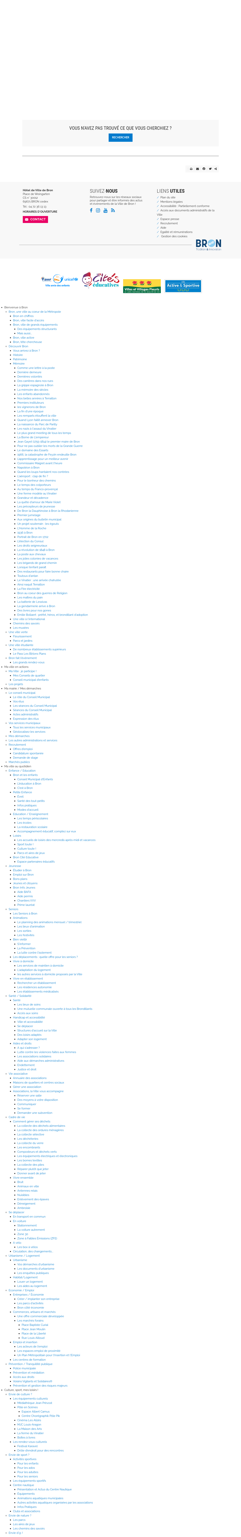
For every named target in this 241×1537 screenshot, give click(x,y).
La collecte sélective (30, 1134)
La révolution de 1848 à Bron (36, 550)
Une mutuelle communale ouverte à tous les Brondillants (54, 1009)
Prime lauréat (26, 905)
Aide (163, 227)
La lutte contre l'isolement (34, 952)
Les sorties (24, 931)
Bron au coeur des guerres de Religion (42, 593)
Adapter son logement (32, 1039)
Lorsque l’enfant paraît (31, 567)
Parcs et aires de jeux (31, 853)
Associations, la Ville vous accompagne (38, 1091)
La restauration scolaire (32, 827)
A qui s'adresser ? (28, 1047)
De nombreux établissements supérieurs (39, 649)
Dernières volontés (29, 376)
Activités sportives (24, 1459)
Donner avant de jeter (31, 1173)
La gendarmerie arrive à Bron (36, 606)
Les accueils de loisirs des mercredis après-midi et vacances (56, 840)
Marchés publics (19, 762)
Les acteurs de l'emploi (32, 1346)
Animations (20, 918)
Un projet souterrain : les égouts (38, 523)
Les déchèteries (27, 1138)
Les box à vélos (27, 1247)
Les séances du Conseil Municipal (35, 705)
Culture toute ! (26, 848)
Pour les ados (26, 1468)
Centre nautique (23, 1485)
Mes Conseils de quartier (29, 675)
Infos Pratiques (27, 1507)
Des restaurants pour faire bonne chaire (43, 571)
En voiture (19, 1221)
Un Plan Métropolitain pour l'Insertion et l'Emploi (48, 1355)
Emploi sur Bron (23, 874)
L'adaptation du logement (34, 970)
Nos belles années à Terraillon (36, 398)
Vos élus (18, 701)
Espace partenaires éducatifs (36, 861)
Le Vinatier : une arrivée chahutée (39, 580)
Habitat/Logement (25, 1277)
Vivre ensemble (23, 1177)
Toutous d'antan (27, 576)
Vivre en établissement (28, 978)
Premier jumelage (28, 515)
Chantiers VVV (26, 900)
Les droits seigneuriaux (32, 545)
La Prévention (26, 948)
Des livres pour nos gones (34, 610)
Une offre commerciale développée (40, 1316)
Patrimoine (20, 359)
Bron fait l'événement (23, 658)
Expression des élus (26, 718)
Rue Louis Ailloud (33, 1338)
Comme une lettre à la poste (36, 368)
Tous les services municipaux (32, 727)
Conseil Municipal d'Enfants (35, 779)
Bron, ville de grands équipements (35, 324)
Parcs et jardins (22, 640)
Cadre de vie (17, 1117)
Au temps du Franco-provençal (37, 489)
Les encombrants (28, 1147)
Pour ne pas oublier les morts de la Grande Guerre (50, 446)
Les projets (16, 684)
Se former (23, 1108)
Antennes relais (27, 1190)
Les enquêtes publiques (33, 1273)
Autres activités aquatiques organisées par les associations (55, 1502)
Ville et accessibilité (30, 1022)
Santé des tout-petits (31, 801)
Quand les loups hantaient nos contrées (43, 472)
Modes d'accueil (27, 809)
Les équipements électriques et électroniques (47, 1156)
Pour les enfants (27, 1463)
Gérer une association (27, 1087)
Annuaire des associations (30, 1078)
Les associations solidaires (34, 1056)
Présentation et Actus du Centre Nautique (44, 1489)
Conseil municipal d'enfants (31, 680)
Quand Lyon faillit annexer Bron (37, 420)
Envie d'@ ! (16, 1533)
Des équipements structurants (37, 329)
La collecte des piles (30, 1164)
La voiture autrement (31, 1229)
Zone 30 (22, 1234)
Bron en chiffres (23, 316)
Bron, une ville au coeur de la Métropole (35, 311)
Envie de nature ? (20, 1515)
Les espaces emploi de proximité (38, 1351)
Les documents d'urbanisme (35, 1268)
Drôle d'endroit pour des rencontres (40, 1450)
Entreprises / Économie (28, 1294)
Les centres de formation (29, 1359)
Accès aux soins (27, 1013)
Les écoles (24, 822)
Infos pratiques (27, 805)
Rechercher (120, 137)
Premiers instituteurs (30, 402)
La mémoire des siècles (32, 389)
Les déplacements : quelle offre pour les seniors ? (45, 957)
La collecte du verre (30, 1143)
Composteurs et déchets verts (37, 1151)
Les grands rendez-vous (28, 662)
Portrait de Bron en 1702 (32, 537)
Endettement (26, 1065)
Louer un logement (30, 1281)
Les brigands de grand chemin (37, 563)
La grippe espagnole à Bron (35, 385)
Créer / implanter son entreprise (38, 1299)
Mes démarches (19, 736)
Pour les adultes (27, 1472)
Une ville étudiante (21, 645)
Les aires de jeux (24, 1524)
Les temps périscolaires (32, 818)
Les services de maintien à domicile (40, 965)
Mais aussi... (24, 333)
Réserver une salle (29, 1095)
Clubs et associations (26, 1511)
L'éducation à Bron (29, 783)
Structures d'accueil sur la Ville (37, 1030)
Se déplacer (25, 1026)
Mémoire (19, 363)
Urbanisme (20, 1260)
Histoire (18, 355)
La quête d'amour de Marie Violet (39, 502)
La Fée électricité (28, 589)
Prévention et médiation (28, 1372)
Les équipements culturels (30, 1398)
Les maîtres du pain (30, 597)
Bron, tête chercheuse (27, 342)
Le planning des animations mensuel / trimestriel (49, 922)
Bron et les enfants (25, 775)
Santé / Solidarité (20, 996)
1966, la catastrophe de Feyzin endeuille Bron (46, 454)
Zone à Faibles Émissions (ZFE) (37, 1238)
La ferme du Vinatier (30, 1433)
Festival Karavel (27, 1446)
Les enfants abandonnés (33, 394)
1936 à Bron (25, 532)
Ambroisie (23, 1208)
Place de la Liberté (34, 1333)
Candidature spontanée (28, 753)
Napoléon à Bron (28, 467)
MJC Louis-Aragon (29, 1424)
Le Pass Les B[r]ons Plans (29, 653)
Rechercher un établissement (36, 983)
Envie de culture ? (20, 1394)
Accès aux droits (23, 1377)
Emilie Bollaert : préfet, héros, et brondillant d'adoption (52, 614)
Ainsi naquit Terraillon (31, 584)
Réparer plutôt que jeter (33, 1169)
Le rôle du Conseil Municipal (31, 697)
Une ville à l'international (29, 619)
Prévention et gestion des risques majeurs (40, 1385)
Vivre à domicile (23, 961)
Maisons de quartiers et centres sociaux (38, 1082)
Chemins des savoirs (26, 623)
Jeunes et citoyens (25, 883)
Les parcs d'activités (30, 1303)
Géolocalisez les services (29, 731)
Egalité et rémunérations (176, 232)
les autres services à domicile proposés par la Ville (49, 974)
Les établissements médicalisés (38, 991)
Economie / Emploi (21, 1290)
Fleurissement (22, 636)
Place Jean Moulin (33, 1329)
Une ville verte (18, 632)
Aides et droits (22, 1043)
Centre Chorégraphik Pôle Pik (41, 1416)
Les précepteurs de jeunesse (36, 506)
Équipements (26, 1493)
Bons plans (20, 879)
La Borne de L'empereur (33, 437)
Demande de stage (25, 757)
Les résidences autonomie (34, 987)
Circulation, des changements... (33, 1251)
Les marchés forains (30, 1320)
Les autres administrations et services (33, 740)
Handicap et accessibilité (29, 1017)
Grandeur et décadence (32, 498)
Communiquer (26, 1104)
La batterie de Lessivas (32, 602)
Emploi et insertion (25, 1342)
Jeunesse (15, 866)
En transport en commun (29, 1216)
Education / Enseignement (30, 814)
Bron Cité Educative (26, 857)
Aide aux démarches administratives (40, 1060)
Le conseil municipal (22, 693)
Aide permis (25, 896)
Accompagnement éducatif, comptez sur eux (46, 831)
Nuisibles (23, 1195)
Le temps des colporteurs (34, 485)
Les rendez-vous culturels (30, 1442)
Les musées (21, 627)
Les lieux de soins (28, 1004)
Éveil (20, 796)
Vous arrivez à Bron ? (26, 350)
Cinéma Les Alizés (29, 1420)
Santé (17, 1000)
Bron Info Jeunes (24, 887)
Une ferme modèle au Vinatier (37, 493)
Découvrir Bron (18, 346)
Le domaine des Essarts (32, 450)
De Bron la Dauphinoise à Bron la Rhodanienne (48, 511)
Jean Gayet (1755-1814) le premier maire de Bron (48, 441)
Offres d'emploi (23, 749)
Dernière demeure (29, 372)
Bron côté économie (30, 1307)
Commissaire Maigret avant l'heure (39, 463)
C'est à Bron (25, 788)
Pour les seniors (27, 1476)
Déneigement (26, 1203)
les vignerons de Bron (31, 407)
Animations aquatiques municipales (40, 1498)
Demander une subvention (34, 1113)
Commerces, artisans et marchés (34, 1312)
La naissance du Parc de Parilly (37, 424)
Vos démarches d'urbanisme (35, 1264)
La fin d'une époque (30, 411)
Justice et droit (26, 1069)
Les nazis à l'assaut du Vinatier (36, 428)
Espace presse (169, 219)
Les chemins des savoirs (29, 1528)
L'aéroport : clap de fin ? (32, 476)
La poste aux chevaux (31, 554)
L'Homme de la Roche (31, 528)
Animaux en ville (28, 1186)
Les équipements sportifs (29, 1480)
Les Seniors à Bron (25, 913)
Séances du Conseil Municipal (32, 710)
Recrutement (169, 223)
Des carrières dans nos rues (35, 381)
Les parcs (19, 1520)
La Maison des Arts (29, 1429)
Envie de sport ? (19, 1455)
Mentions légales (171, 201)
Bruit (20, 1182)
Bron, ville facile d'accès (28, 320)
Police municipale (24, 1368)
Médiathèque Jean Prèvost (34, 1403)
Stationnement (27, 1225)
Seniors (13, 909)
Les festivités (25, 935)
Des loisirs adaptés (29, 1035)
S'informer (24, 944)
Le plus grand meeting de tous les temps (44, 433)
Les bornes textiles (29, 1160)
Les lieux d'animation (31, 926)
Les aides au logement (32, 1286)
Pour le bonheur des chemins (36, 480)
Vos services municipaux (24, 723)
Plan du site (167, 197)
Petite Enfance (22, 792)
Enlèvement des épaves (33, 1199)
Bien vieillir (20, 939)
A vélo (17, 1242)
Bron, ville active (23, 337)
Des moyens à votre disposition (37, 1100)
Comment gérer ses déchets (31, 1121)
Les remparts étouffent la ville (36, 415)
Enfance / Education (22, 770)
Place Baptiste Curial (35, 1325)
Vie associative (18, 1073)
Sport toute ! (25, 844)
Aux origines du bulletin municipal (39, 519)
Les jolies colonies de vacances (37, 558)
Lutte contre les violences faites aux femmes (46, 1052)
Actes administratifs (25, 714)
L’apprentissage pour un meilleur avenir (42, 459)
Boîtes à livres (26, 1437)
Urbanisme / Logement (24, 1255)
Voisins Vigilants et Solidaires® (32, 1381)
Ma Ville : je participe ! (23, 671)
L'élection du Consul (30, 541)
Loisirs (17, 835)
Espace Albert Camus (36, 1411)
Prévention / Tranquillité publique (31, 1364)
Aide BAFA (24, 892)
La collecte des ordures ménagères (40, 1130)
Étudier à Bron (22, 870)
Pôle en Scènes (27, 1407)
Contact (38, 219)
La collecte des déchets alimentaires (41, 1126)
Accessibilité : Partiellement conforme (185, 206)
